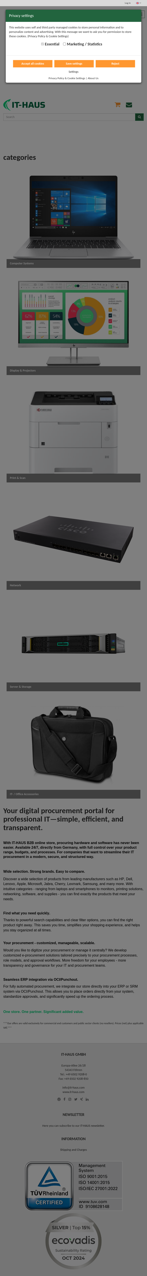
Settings (73, 72)
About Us (93, 78)
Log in (128, 3)
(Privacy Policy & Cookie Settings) (48, 36)
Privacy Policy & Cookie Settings (67, 78)
